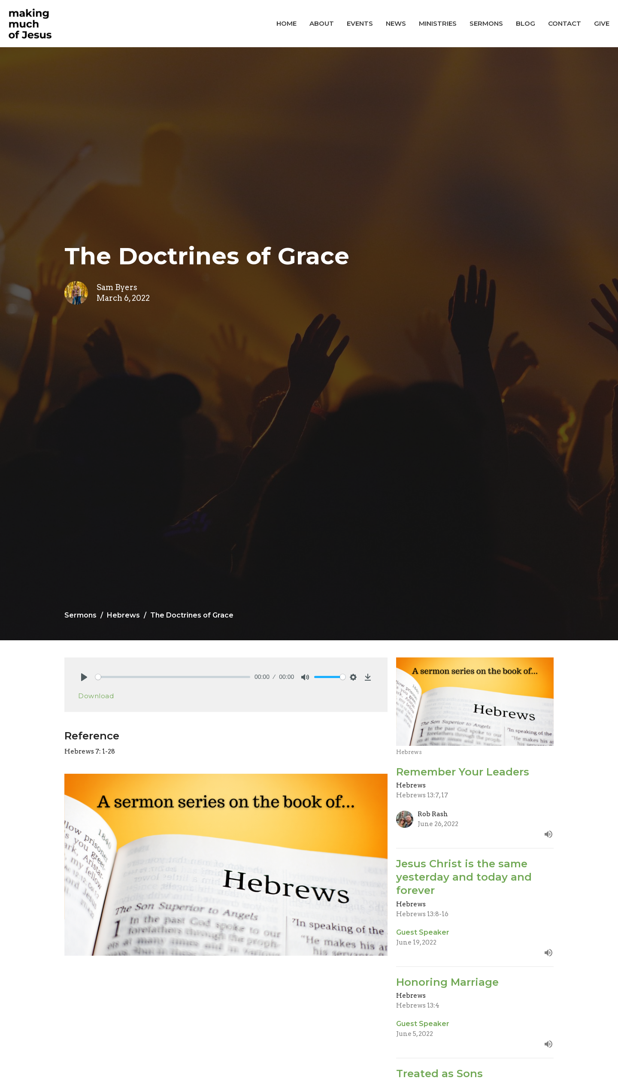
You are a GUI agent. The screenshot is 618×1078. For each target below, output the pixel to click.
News (396, 23)
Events (360, 23)
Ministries (438, 23)
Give (601, 23)
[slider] (172, 677)
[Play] (84, 677)
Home (286, 23)
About (321, 23)
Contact (564, 23)
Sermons (486, 23)
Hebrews (123, 615)
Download (96, 696)
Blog (525, 23)
